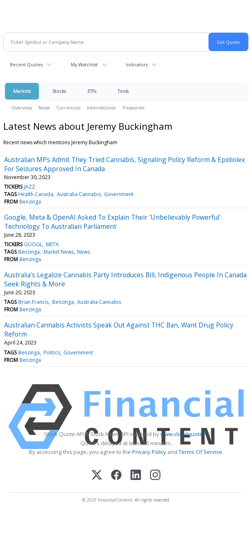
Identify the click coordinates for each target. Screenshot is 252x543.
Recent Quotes (26, 64)
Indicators (137, 64)
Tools (123, 91)
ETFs (91, 91)
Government (118, 194)
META (52, 244)
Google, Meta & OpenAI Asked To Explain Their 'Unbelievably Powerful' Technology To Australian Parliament (112, 222)
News (44, 107)
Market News (59, 251)
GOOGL (33, 244)
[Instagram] (155, 475)
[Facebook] (116, 475)
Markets (22, 91)
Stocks (59, 91)
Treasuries (133, 107)
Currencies (68, 107)
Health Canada (35, 194)
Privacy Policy (149, 452)
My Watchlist (84, 64)
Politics (52, 352)
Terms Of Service (200, 452)
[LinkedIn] (135, 475)
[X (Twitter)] (96, 475)
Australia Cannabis (79, 194)
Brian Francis (33, 301)
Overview (22, 107)
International (101, 107)
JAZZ (29, 186)
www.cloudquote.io (184, 434)
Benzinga (30, 201)
